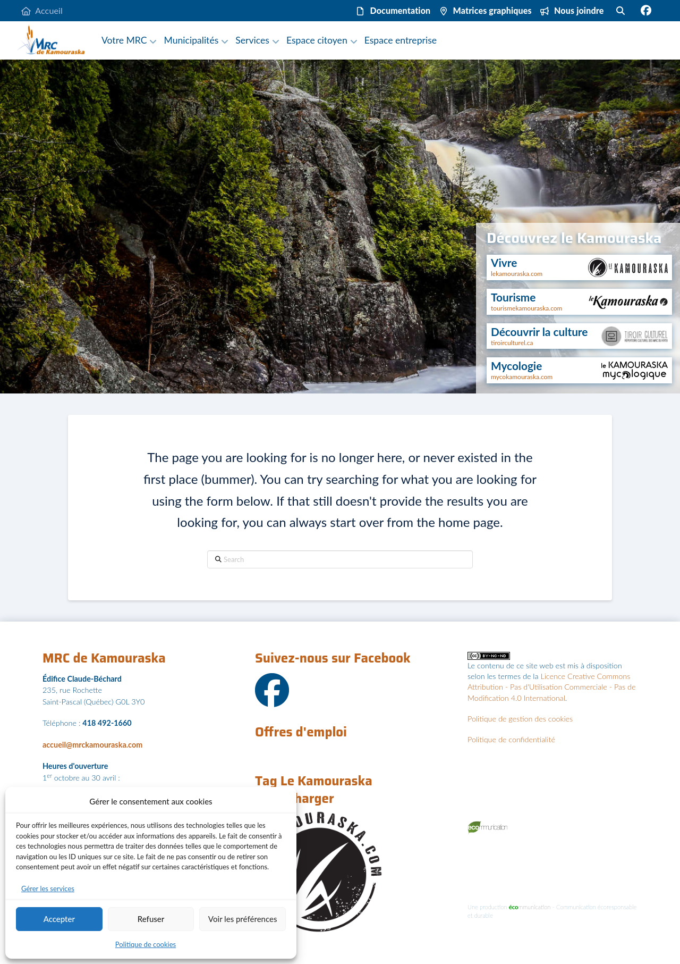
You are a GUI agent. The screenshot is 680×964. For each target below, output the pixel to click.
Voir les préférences (242, 919)
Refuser (151, 919)
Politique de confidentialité (511, 739)
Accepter (59, 919)
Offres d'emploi (301, 732)
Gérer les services (47, 888)
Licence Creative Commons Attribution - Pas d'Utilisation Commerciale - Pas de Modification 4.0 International (551, 687)
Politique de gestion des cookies (520, 718)
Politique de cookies (145, 944)
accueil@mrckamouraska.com (92, 744)
